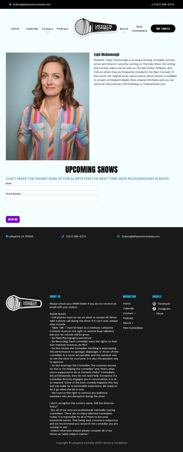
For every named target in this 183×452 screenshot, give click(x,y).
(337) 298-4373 (164, 4)
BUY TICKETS (163, 28)
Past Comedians (139, 28)
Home (15, 28)
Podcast (62, 28)
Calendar (32, 28)
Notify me (12, 219)
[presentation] (27, 208)
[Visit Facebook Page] (161, 303)
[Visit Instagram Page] (161, 308)
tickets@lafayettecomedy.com (32, 4)
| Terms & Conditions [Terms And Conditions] (114, 443)
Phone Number (13, 193)
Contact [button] (48, 29)
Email (8, 183)
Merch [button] (124, 29)
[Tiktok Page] (157, 313)
